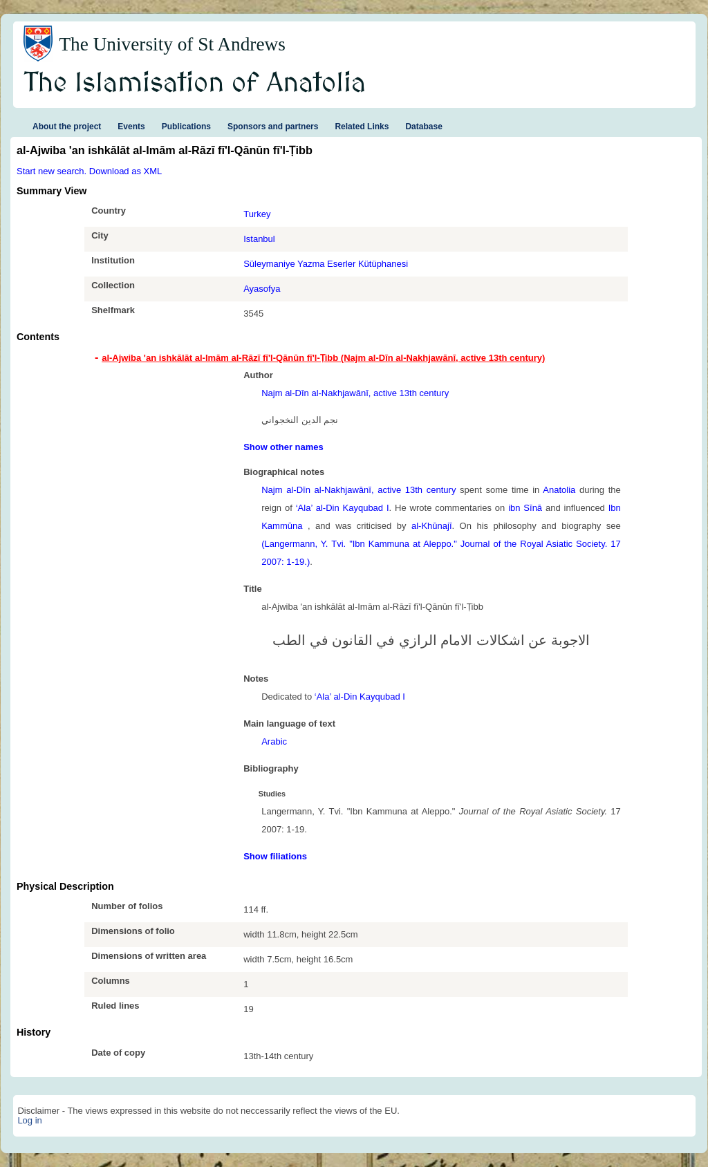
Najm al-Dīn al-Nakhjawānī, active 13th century (355, 393)
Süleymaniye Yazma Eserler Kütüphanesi (325, 264)
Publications (186, 126)
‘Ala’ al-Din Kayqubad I (342, 508)
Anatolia (559, 490)
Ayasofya (261, 288)
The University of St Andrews (172, 44)
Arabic (274, 741)
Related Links (362, 126)
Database (423, 126)
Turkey (256, 214)
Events (131, 126)
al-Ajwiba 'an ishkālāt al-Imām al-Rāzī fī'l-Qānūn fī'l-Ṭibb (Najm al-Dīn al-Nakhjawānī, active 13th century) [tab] (323, 358)
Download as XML (125, 171)
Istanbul (259, 239)
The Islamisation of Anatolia (195, 83)
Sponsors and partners (272, 126)
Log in (29, 1120)
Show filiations (275, 856)
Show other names (283, 447)
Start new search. (51, 171)
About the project (66, 126)
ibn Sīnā (525, 508)
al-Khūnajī (431, 526)
